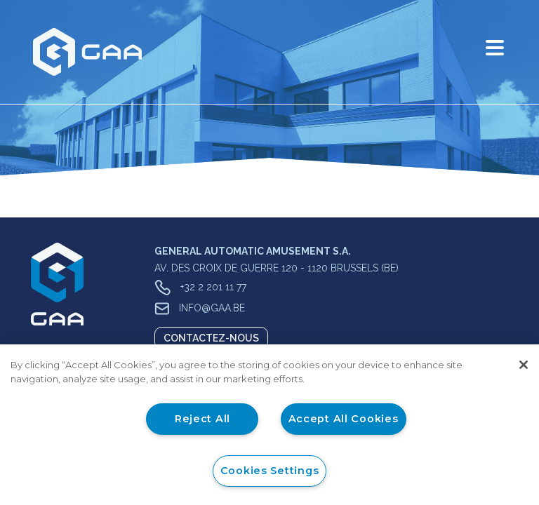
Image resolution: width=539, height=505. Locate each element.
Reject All (202, 418)
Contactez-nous (211, 338)
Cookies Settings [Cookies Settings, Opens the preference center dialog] (269, 470)
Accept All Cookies (343, 418)
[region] (269, 424)
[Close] (523, 364)
